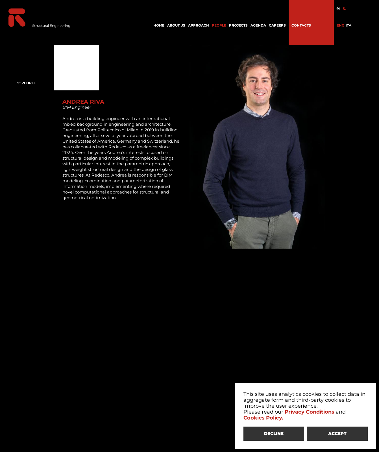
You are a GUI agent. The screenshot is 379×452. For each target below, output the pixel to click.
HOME (158, 25)
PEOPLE (219, 25)
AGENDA (258, 25)
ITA (348, 25)
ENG (340, 25)
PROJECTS (238, 25)
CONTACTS (301, 25)
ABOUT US (176, 25)
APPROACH (198, 25)
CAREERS (277, 25)
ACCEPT (337, 433)
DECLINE (274, 433)
